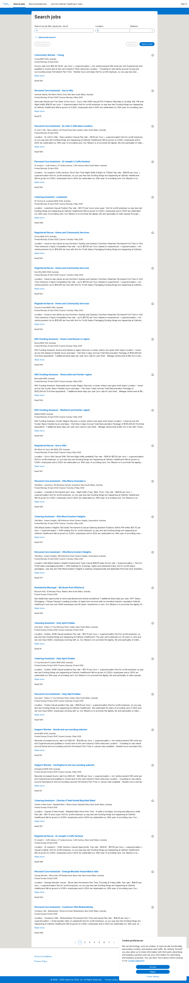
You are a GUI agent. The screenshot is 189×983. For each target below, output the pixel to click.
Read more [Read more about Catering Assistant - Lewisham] (39, 217)
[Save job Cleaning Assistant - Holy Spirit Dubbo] (153, 623)
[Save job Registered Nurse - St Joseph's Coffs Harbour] (153, 836)
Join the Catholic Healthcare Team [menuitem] (66, 4)
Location (99, 26)
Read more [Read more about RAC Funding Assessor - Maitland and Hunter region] (39, 430)
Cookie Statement (136, 960)
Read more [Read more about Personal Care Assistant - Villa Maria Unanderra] (39, 501)
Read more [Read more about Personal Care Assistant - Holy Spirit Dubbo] (39, 714)
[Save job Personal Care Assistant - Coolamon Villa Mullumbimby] (153, 907)
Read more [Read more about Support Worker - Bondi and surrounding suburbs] (39, 750)
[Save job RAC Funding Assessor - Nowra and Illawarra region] (153, 339)
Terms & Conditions (43, 956)
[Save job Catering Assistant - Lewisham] (153, 197)
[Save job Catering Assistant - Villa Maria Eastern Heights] (153, 517)
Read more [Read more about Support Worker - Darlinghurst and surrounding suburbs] (39, 785)
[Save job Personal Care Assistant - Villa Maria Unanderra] (153, 481)
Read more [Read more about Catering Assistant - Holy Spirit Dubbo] (39, 679)
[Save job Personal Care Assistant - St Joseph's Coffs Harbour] (153, 162)
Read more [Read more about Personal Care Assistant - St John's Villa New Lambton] (39, 146)
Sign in (184, 4)
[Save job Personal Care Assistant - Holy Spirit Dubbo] (153, 694)
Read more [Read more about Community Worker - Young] (39, 76)
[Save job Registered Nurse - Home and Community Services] (153, 233)
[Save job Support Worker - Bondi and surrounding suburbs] (153, 730)
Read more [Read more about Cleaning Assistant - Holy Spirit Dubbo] (39, 643)
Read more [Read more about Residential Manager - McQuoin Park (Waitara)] (39, 608)
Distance (134, 26)
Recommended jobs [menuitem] (38, 4)
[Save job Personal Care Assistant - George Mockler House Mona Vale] (153, 872)
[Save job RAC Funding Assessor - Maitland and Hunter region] (153, 410)
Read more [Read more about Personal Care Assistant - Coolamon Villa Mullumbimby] (39, 927)
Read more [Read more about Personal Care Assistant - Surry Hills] (39, 111)
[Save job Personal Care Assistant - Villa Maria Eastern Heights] (153, 552)
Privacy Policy (40, 961)
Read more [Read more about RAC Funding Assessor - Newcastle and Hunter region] (39, 395)
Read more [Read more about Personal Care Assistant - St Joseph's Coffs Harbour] (39, 182)
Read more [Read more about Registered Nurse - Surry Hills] (39, 466)
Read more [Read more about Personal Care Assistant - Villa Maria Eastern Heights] (39, 572)
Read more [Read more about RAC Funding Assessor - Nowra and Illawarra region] (39, 359)
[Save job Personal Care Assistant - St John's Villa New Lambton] (153, 126)
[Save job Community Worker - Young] (153, 55)
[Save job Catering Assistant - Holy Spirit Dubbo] (153, 659)
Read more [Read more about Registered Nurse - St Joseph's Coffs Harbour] (39, 856)
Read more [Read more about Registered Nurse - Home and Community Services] (39, 253)
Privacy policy (111, 979)
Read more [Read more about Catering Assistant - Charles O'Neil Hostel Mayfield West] (39, 821)
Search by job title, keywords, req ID (51, 26)
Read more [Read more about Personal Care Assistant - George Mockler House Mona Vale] (39, 892)
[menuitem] (6, 4)
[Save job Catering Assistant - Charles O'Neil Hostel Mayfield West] (153, 801)
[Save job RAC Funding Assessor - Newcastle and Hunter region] (153, 375)
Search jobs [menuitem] (19, 4)
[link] (80, 942)
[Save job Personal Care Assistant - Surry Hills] (153, 91)
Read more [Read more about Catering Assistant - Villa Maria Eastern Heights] (39, 537)
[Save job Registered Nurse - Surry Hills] (153, 446)
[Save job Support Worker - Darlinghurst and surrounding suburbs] (153, 765)
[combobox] (113, 30)
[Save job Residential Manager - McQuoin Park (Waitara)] (153, 588)
